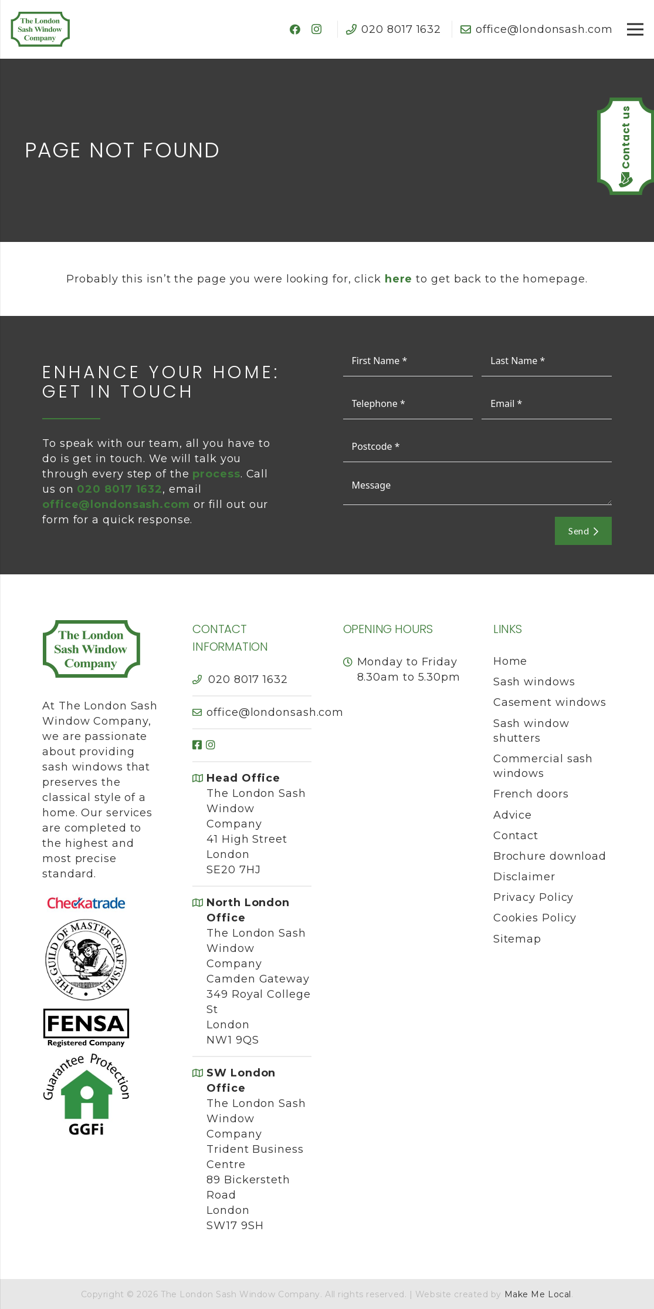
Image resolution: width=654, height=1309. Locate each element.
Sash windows (534, 681)
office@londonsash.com (116, 504)
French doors (531, 794)
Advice (512, 815)
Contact (515, 835)
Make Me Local (537, 1294)
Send (583, 530)
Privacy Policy (533, 897)
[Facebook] (295, 29)
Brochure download (549, 856)
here (399, 278)
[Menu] (635, 29)
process (216, 473)
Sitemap (517, 939)
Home (510, 661)
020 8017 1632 (248, 679)
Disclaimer (524, 876)
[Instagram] (316, 29)
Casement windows (549, 702)
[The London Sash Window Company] (40, 29)
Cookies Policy (535, 917)
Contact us (626, 137)
